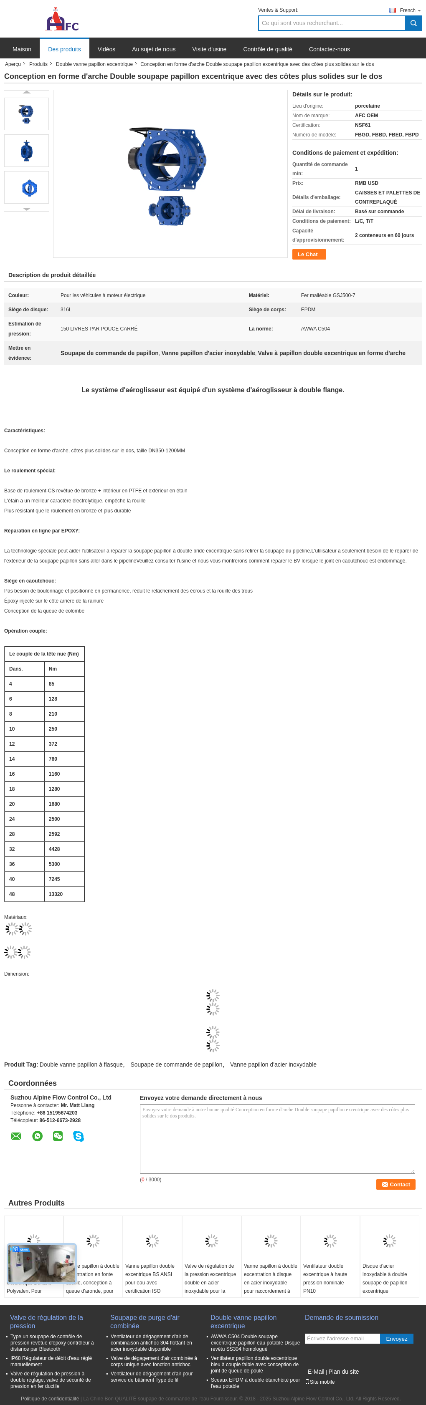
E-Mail (316, 1371)
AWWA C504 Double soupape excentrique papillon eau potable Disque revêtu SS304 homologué (255, 1343)
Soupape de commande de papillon (176, 1064)
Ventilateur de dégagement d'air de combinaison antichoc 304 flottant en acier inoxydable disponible (151, 1343)
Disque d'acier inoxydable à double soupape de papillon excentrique (385, 1278)
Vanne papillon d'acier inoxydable (273, 1064)
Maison (22, 49)
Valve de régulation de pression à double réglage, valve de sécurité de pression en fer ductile (50, 1380)
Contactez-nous (329, 49)
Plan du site (343, 1371)
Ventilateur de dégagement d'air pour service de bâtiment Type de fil (152, 1377)
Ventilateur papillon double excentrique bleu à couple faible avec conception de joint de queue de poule (255, 1364)
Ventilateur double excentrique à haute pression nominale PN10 (325, 1278)
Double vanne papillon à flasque (81, 1064)
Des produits (64, 49)
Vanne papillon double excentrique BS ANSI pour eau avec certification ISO (150, 1278)
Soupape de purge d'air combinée (145, 1321)
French (411, 10)
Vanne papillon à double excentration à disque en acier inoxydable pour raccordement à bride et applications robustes (270, 1287)
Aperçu (13, 64)
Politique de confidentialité (50, 1399)
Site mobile (320, 1382)
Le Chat (308, 254)
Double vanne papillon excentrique (94, 64)
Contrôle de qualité (267, 49)
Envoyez (396, 1339)
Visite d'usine (210, 49)
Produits (38, 64)
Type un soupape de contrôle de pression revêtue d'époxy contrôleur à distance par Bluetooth (52, 1343)
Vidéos (107, 49)
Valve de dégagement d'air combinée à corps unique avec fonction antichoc (154, 1361)
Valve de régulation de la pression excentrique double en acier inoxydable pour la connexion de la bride (210, 1282)
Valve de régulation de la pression (46, 1321)
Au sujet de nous (153, 49)
